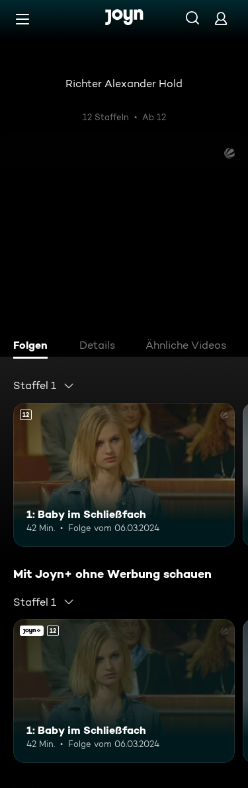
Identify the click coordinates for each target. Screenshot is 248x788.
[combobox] (44, 385)
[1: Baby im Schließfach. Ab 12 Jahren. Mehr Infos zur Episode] (124, 475)
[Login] (221, 18)
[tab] (34, 347)
